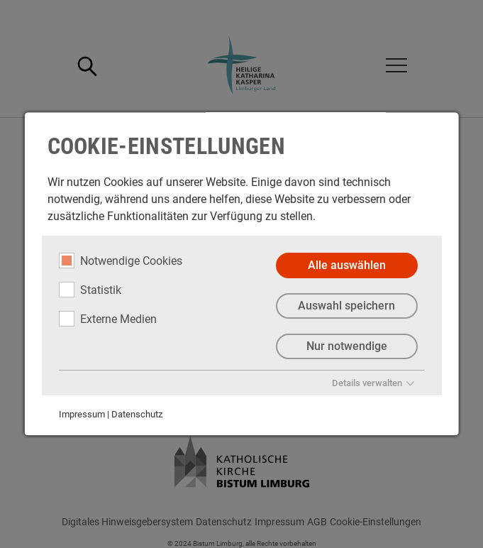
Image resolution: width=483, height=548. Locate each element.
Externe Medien (107, 319)
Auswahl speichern (346, 305)
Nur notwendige (346, 346)
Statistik (89, 289)
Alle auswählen (346, 265)
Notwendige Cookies (120, 260)
